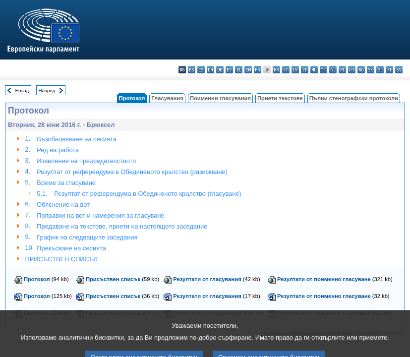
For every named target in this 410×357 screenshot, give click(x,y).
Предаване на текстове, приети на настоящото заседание (122, 226)
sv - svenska (399, 69)
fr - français (257, 69)
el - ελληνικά (238, 69)
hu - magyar (314, 69)
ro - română (361, 69)
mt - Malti (323, 69)
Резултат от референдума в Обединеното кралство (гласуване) (147, 193)
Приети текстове (280, 98)
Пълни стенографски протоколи (353, 98)
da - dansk (210, 69)
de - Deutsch (220, 69)
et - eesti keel (229, 69)
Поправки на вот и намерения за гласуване (100, 215)
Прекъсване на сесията (71, 248)
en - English (248, 69)
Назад (22, 90)
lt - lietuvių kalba (304, 69)
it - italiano (286, 69)
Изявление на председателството (86, 161)
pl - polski (342, 69)
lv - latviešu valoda (295, 69)
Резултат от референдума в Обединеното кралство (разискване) (132, 172)
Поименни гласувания (220, 98)
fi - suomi (389, 69)
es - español (191, 69)
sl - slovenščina (380, 69)
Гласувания (167, 98)
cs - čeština (201, 69)
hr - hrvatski (276, 69)
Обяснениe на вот (63, 204)
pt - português (351, 69)
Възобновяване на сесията (77, 139)
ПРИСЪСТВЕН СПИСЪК (61, 259)
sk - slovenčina (370, 69)
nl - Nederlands (333, 69)
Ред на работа (58, 150)
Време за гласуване (66, 182)
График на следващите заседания (87, 237)
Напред (47, 90)
